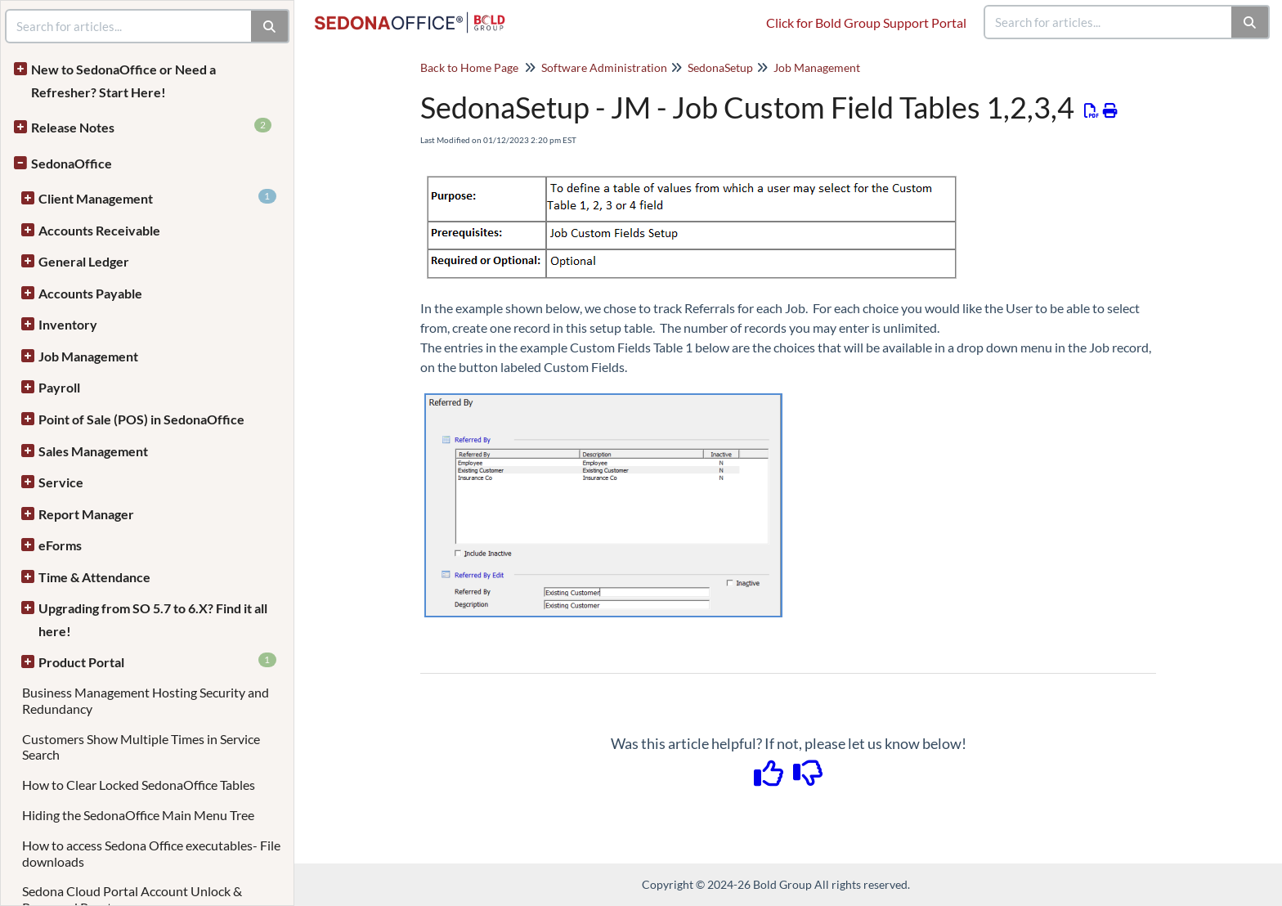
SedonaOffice (71, 163)
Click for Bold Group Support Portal (866, 22)
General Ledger (83, 261)
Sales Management (93, 451)
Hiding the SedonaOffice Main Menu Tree (138, 815)
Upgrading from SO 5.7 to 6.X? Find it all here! (152, 619)
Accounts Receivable (99, 230)
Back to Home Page (469, 67)
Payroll (59, 387)
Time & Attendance (94, 577)
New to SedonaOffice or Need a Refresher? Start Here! (123, 80)
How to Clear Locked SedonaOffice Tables (138, 784)
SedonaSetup (720, 67)
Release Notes (151, 126)
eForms (60, 545)
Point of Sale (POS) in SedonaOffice (141, 419)
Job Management (88, 356)
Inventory (67, 324)
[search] (1109, 22)
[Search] (1250, 22)
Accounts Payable (90, 293)
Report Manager (86, 514)
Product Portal (157, 661)
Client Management (157, 197)
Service (60, 482)
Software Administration (604, 67)
